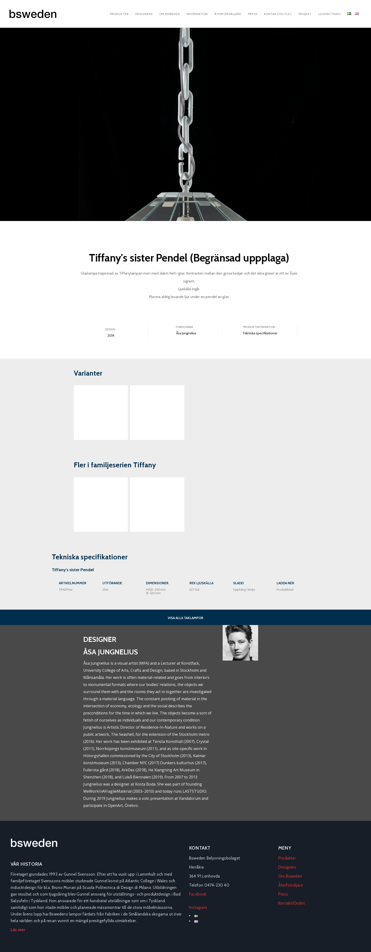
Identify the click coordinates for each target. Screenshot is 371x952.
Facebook (198, 894)
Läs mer (18, 929)
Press (252, 14)
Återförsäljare (227, 14)
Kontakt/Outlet (278, 14)
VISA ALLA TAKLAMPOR (185, 618)
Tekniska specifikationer (260, 333)
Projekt (305, 14)
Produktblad (285, 590)
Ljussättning (329, 14)
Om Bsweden (169, 14)
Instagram (198, 907)
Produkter (119, 14)
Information (197, 14)
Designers (144, 14)
